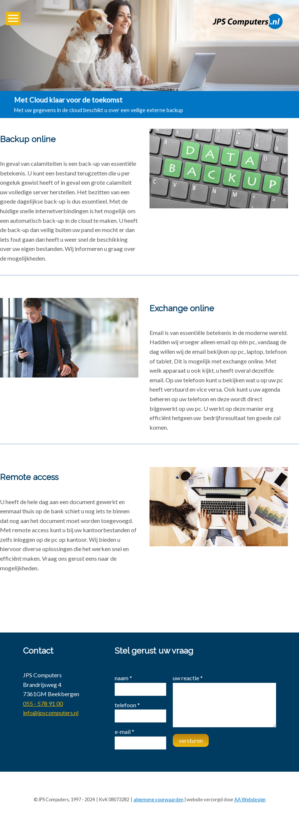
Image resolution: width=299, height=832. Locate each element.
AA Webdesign (250, 799)
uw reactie (188, 677)
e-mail (124, 731)
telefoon (127, 704)
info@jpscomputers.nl (50, 712)
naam (123, 677)
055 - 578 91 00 (43, 703)
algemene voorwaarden (159, 799)
